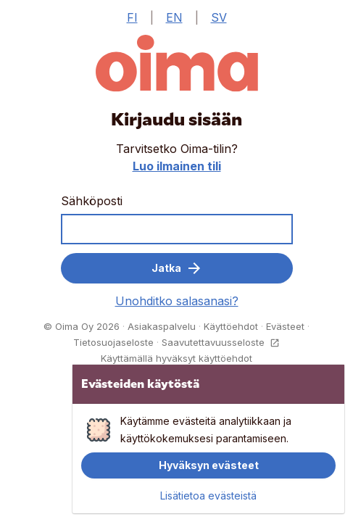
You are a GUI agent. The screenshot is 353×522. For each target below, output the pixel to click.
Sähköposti (91, 201)
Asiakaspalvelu (162, 326)
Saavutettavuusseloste (221, 342)
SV (219, 17)
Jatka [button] (176, 268)
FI (132, 17)
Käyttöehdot (231, 326)
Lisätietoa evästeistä (208, 496)
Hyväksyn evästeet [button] (209, 465)
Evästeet (285, 326)
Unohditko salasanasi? (176, 301)
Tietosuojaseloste (113, 342)
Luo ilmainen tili (177, 166)
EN (174, 17)
